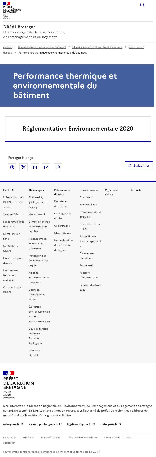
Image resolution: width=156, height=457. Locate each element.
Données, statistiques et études (37, 294)
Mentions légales (50, 437)
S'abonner (139, 165)
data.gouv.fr (109, 424)
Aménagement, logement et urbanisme (38, 243)
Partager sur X (24, 167)
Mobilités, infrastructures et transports (39, 277)
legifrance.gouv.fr (79, 424)
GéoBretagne (62, 226)
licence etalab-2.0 (86, 452)
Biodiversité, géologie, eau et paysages (38, 202)
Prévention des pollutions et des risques (38, 260)
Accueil (7, 47)
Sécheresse (86, 265)
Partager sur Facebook (12, 167)
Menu (150, 5)
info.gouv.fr (11, 424)
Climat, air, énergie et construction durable (97, 47)
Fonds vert (86, 197)
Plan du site (9, 437)
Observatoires (62, 233)
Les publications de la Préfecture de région (63, 245)
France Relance (89, 205)
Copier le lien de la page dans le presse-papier (58, 167)
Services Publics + (13, 214)
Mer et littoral (37, 214)
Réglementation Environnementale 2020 (78, 128)
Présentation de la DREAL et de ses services (13, 202)
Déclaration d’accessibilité (82, 437)
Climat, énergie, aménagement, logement (42, 47)
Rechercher (142, 5)
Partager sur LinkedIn (35, 167)
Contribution (112, 437)
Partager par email (46, 167)
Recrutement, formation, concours (11, 275)
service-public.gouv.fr (43, 424)
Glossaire (28, 437)
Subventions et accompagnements (90, 241)
